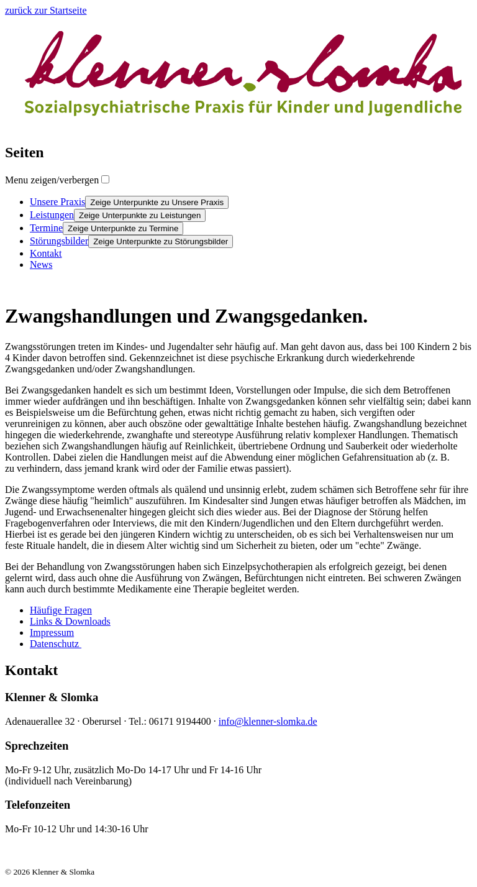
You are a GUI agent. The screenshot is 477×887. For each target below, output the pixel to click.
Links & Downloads (70, 621)
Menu (52, 180)
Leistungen (52, 214)
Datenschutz (55, 643)
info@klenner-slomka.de (268, 721)
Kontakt (46, 253)
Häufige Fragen (61, 610)
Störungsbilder (59, 241)
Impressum (52, 632)
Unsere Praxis (57, 201)
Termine (46, 228)
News (41, 264)
